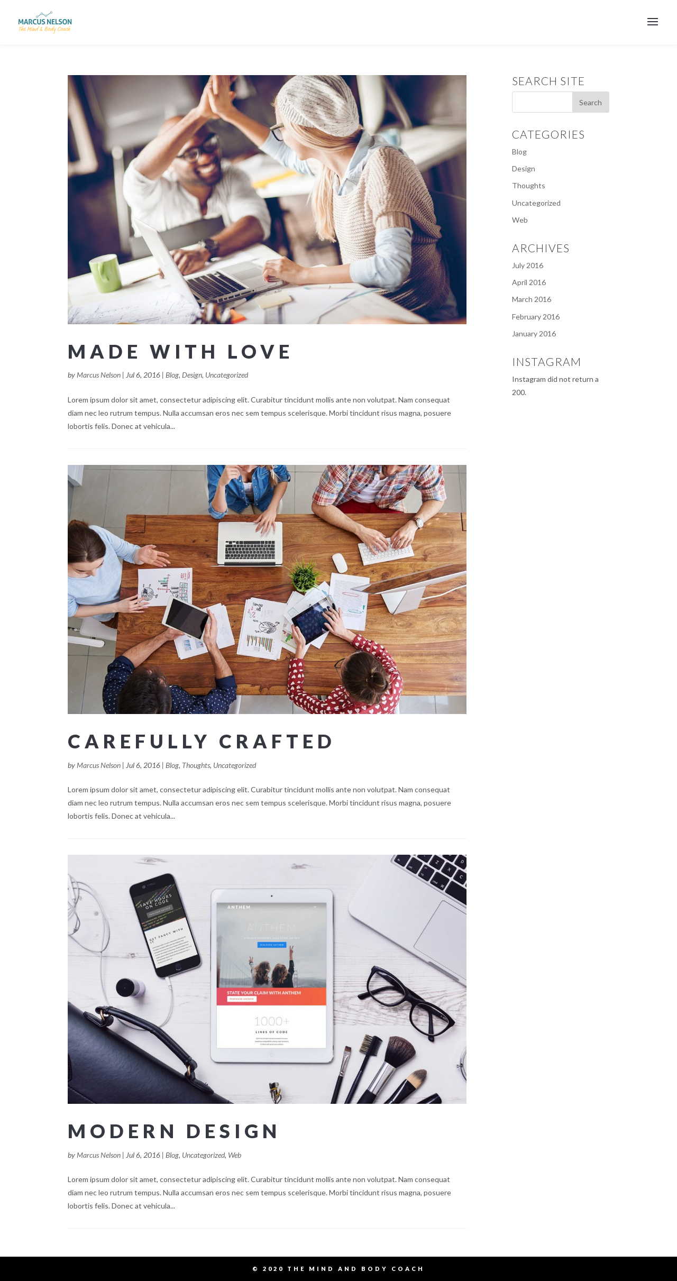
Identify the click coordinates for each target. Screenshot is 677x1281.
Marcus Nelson (99, 374)
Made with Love (181, 351)
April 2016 (529, 282)
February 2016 (536, 316)
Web (234, 1154)
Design (192, 374)
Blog (172, 374)
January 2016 (534, 333)
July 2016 (527, 265)
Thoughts (196, 765)
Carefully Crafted (202, 741)
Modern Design (174, 1130)
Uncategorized (226, 374)
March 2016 (531, 299)
